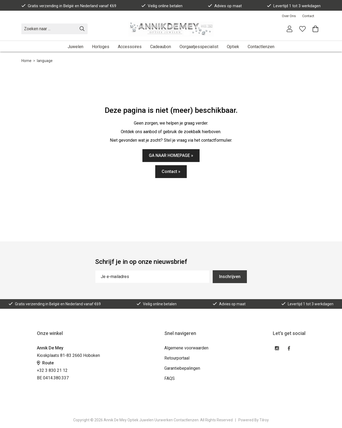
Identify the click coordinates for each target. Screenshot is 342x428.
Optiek (233, 46)
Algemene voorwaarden (186, 347)
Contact (308, 16)
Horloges (100, 46)
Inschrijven (229, 276)
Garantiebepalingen (182, 368)
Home (26, 61)
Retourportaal (176, 358)
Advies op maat (225, 5)
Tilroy (264, 420)
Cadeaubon (160, 46)
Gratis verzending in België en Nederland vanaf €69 (68, 5)
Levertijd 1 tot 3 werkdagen (294, 5)
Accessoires (130, 46)
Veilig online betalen (161, 5)
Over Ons (289, 16)
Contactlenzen (261, 46)
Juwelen (75, 46)
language (45, 61)
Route (45, 362)
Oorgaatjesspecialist (199, 46)
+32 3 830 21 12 (52, 370)
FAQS (169, 378)
